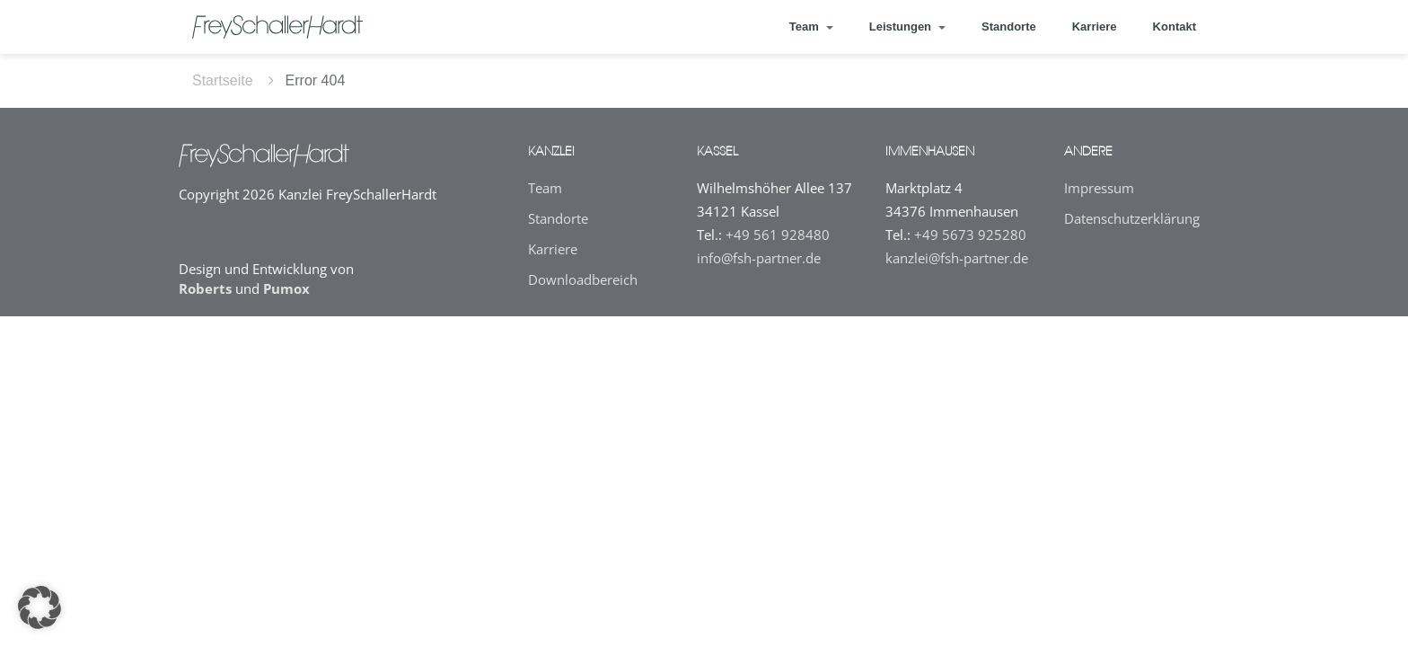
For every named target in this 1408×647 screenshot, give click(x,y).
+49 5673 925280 (970, 235)
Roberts (205, 288)
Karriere (1094, 26)
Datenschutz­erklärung (1132, 218)
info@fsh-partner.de (759, 258)
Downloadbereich (583, 279)
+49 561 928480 (778, 235)
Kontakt (1174, 26)
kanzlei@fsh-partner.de (956, 258)
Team (545, 188)
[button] (39, 607)
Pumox (286, 288)
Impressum (1099, 188)
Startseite (222, 80)
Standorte (1008, 26)
